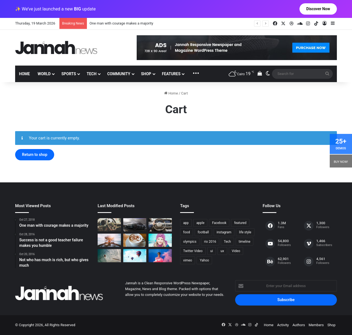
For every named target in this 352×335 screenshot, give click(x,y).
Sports (68, 74)
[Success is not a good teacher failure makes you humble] (135, 255)
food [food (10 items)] (186, 232)
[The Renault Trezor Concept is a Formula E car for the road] (109, 224)
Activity (283, 325)
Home (24, 74)
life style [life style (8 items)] (245, 232)
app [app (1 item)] (186, 223)
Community (118, 74)
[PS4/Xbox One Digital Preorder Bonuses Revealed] (135, 224)
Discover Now (318, 9)
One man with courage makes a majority (121, 23)
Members (316, 325)
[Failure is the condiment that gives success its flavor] (160, 255)
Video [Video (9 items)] (236, 251)
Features (171, 74)
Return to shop (34, 154)
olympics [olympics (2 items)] (189, 242)
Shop (146, 74)
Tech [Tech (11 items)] (227, 242)
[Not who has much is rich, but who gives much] (160, 240)
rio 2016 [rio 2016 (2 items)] (210, 242)
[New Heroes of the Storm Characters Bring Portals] (160, 224)
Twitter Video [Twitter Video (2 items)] (193, 251)
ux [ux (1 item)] (222, 251)
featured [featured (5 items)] (240, 223)
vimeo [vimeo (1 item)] (187, 260)
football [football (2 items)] (203, 232)
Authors (298, 325)
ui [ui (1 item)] (211, 251)
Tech (92, 74)
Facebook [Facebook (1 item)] (219, 223)
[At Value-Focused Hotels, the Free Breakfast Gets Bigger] (109, 240)
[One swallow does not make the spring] (109, 255)
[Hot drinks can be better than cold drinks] (135, 240)
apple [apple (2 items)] (200, 223)
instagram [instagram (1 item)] (224, 232)
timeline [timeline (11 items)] (245, 242)
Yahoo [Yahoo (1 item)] (204, 260)
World (44, 74)
